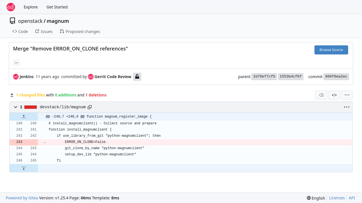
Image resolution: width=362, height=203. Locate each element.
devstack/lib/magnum (63, 107)
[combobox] (321, 95)
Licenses (337, 197)
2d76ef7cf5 (264, 76)
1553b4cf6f (291, 76)
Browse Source (331, 49)
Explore (31, 7)
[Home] (11, 7)
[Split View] (334, 95)
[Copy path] (90, 107)
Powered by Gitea (22, 197)
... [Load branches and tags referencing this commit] (16, 62)
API (352, 197)
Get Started (57, 7)
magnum (58, 21)
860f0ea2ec (336, 76)
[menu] (347, 95)
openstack (30, 21)
